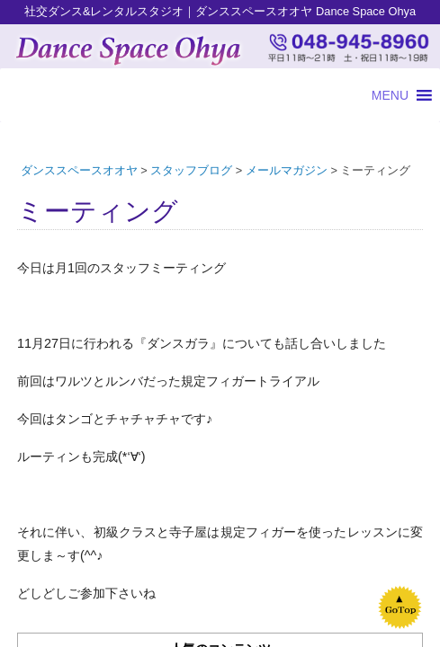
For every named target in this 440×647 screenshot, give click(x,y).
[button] (390, 95)
